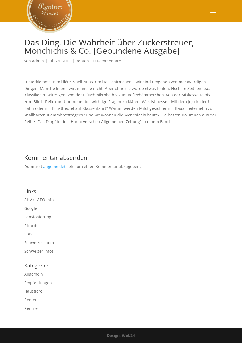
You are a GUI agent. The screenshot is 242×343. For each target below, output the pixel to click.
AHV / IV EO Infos (39, 199)
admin (38, 61)
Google (30, 208)
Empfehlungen (38, 282)
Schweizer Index (39, 242)
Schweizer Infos (39, 251)
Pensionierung (37, 217)
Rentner (31, 308)
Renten (82, 61)
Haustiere (33, 291)
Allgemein (33, 274)
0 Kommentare (107, 61)
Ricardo (31, 225)
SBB (28, 234)
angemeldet (54, 166)
